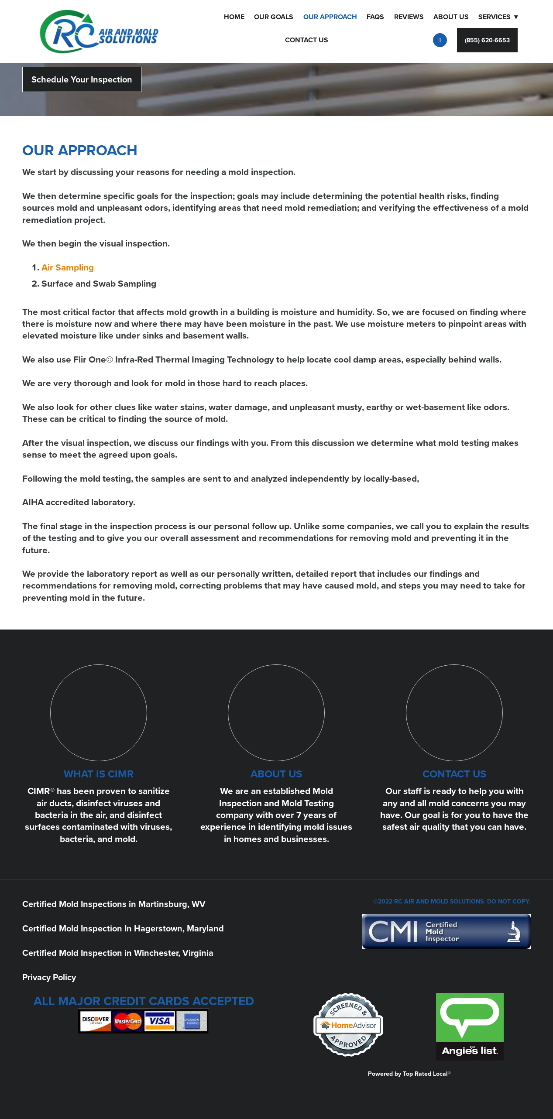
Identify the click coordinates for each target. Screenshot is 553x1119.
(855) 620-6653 (487, 40)
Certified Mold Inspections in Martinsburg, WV (114, 903)
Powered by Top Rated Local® (409, 1073)
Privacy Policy (49, 977)
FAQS (375, 17)
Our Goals (273, 17)
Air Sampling (67, 267)
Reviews (409, 17)
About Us (451, 17)
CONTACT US (454, 773)
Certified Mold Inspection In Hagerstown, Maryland (123, 928)
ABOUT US (276, 773)
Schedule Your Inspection (81, 79)
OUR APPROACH (330, 17)
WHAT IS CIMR (99, 773)
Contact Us (306, 40)
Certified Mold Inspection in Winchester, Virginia (117, 952)
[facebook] (440, 40)
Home (234, 17)
